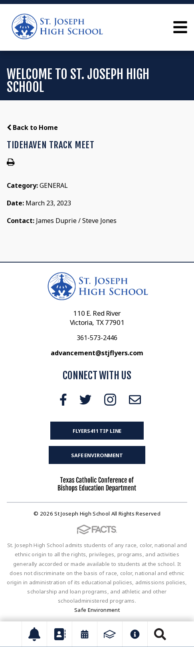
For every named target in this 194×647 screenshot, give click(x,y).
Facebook (63, 400)
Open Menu (180, 27)
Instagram (110, 400)
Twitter (85, 400)
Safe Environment (97, 455)
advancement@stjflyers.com (97, 352)
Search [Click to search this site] (160, 634)
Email (135, 400)
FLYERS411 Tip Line (97, 430)
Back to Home (32, 127)
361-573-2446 (97, 337)
